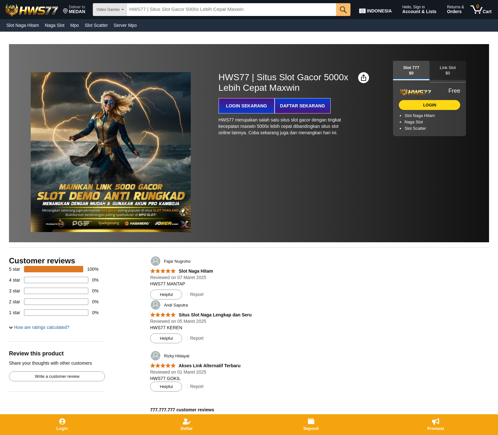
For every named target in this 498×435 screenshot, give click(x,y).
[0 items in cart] (481, 10)
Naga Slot (54, 25)
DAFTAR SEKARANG (302, 105)
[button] (74, 10)
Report (197, 294)
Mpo (74, 25)
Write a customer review (57, 376)
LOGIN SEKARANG (246, 105)
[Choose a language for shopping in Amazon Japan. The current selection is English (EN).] (377, 10)
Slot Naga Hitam (22, 25)
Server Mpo (125, 25)
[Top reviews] (249, 333)
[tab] (411, 70)
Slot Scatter (96, 25)
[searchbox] (231, 10)
